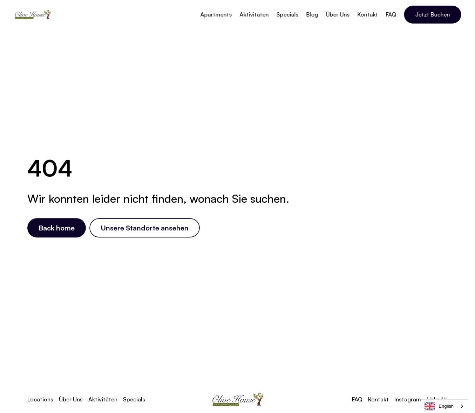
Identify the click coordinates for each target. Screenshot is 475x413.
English (439, 406)
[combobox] (444, 406)
